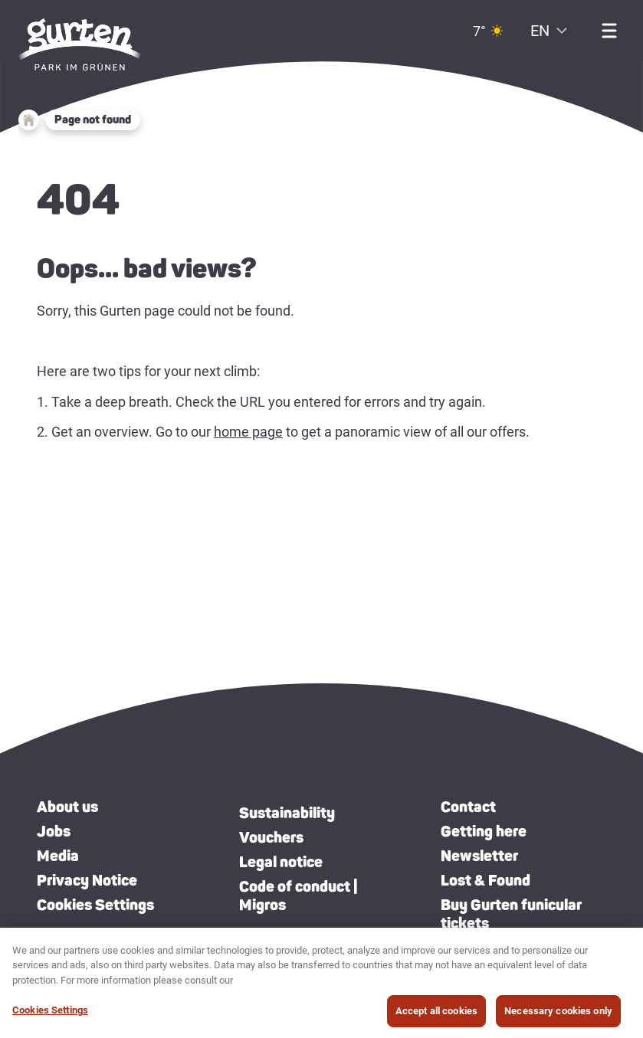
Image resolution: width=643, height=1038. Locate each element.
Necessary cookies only (558, 1017)
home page (248, 432)
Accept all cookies (436, 1017)
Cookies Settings (95, 905)
